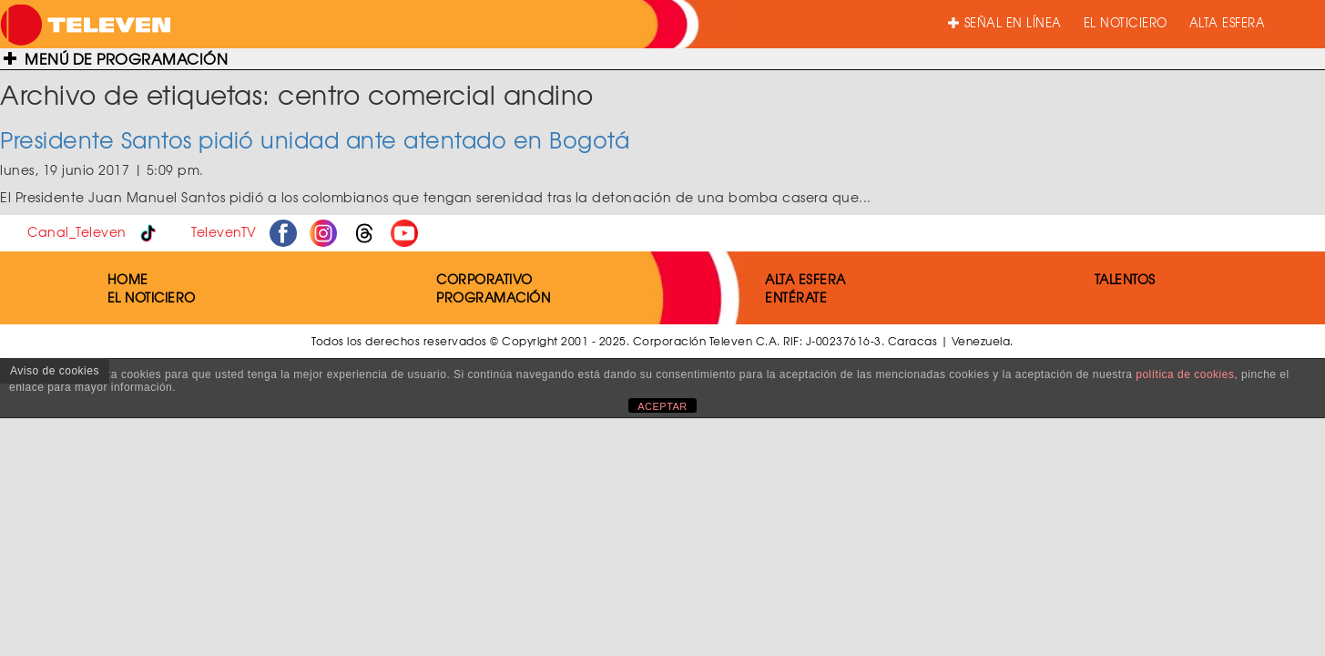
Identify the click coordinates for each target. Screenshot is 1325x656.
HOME (127, 279)
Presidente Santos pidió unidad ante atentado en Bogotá (314, 139)
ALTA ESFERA (1227, 22)
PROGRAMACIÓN (493, 297)
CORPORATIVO (484, 279)
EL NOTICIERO (1125, 22)
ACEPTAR (662, 406)
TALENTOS (1125, 279)
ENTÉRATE (796, 297)
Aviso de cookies (54, 370)
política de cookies (1185, 374)
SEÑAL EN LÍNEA (1005, 22)
